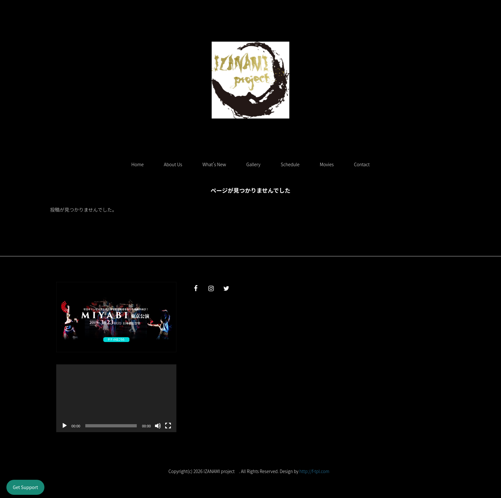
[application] (116, 398)
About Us (173, 164)
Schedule (290, 164)
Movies (327, 164)
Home (137, 164)
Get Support (25, 487)
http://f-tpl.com (314, 471)
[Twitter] (226, 288)
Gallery (253, 164)
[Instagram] (211, 288)
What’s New (214, 164)
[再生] (64, 426)
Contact (362, 164)
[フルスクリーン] (168, 426)
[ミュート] (158, 426)
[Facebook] (195, 288)
